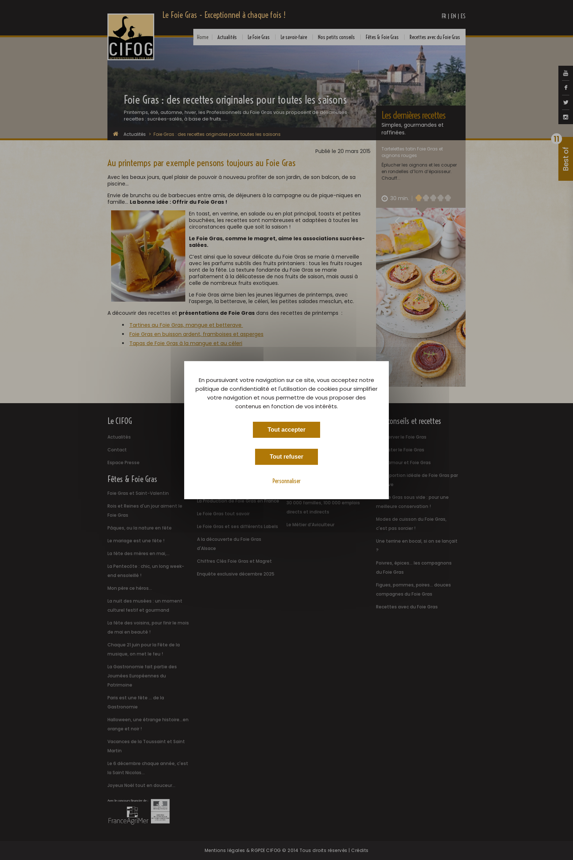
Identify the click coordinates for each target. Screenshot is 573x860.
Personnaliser (287, 480)
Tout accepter (286, 429)
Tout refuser (286, 456)
